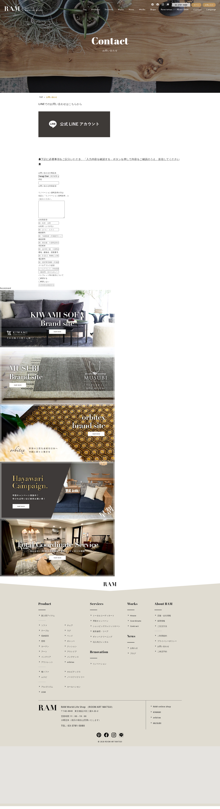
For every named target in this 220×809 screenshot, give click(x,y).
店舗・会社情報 (164, 618)
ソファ (44, 628)
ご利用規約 (162, 638)
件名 (40, 179)
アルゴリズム (47, 689)
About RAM (164, 606)
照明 (43, 643)
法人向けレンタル (100, 644)
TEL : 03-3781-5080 (73, 728)
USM (43, 694)
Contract (134, 628)
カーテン (45, 649)
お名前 (41, 219)
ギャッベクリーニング (102, 639)
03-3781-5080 (181, 5)
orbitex (70, 664)
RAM (6, 7)
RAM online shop (162, 709)
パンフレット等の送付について (51, 275)
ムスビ (44, 679)
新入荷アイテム (48, 618)
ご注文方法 (162, 628)
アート (44, 654)
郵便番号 (42, 232)
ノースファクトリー (76, 679)
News (131, 639)
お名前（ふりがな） (46, 226)
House (133, 618)
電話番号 (42, 259)
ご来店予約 (162, 654)
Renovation (99, 654)
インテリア (46, 659)
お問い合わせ (163, 649)
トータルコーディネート (103, 618)
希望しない (44, 281)
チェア (70, 628)
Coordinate (135, 623)
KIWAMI (157, 714)
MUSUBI (157, 726)
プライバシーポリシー (167, 643)
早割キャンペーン (100, 623)
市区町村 (42, 245)
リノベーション (99, 666)
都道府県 (42, 239)
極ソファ (45, 674)
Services (96, 606)
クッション (72, 649)
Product (44, 606)
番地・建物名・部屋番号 (48, 252)
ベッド (70, 638)
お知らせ (134, 650)
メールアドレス (44, 265)
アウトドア (72, 654)
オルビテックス (74, 674)
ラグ (69, 633)
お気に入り (209, 5)
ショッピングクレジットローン (106, 628)
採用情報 (161, 623)
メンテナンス (73, 659)
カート (196, 5)
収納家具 (45, 638)
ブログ (133, 656)
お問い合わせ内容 (45, 186)
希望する (43, 278)
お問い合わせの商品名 (47, 173)
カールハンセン (74, 689)
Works (132, 606)
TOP (41, 100)
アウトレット (47, 664)
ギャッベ (71, 643)
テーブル (45, 633)
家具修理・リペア (100, 634)
